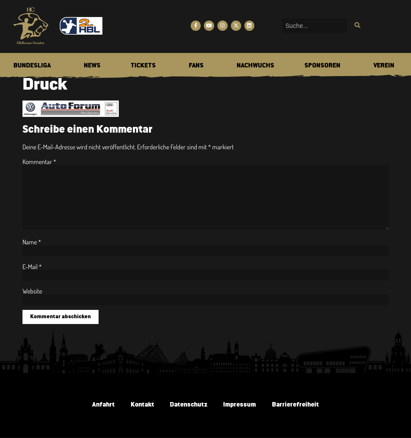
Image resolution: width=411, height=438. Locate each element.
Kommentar (39, 161)
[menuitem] (32, 66)
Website (32, 291)
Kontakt (141, 404)
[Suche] (356, 25)
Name (31, 242)
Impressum (239, 404)
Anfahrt (103, 404)
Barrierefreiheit (295, 404)
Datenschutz (188, 404)
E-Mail (32, 266)
